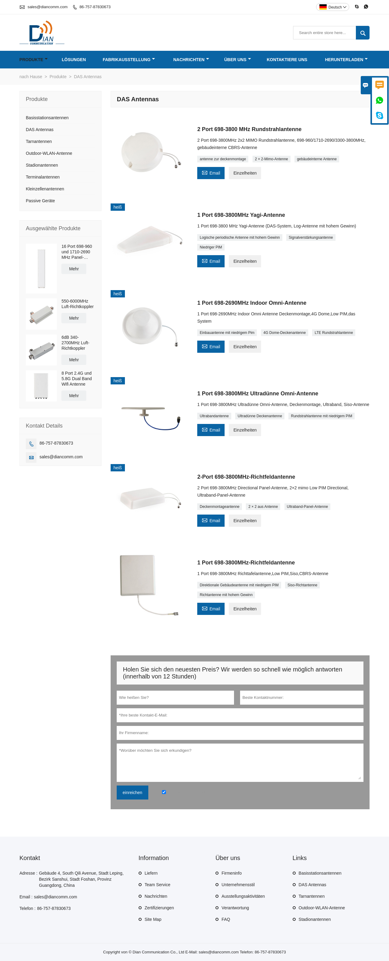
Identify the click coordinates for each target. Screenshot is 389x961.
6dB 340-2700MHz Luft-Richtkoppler (75, 343)
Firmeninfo (232, 873)
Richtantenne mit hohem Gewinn (226, 595)
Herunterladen (346, 59)
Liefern (151, 873)
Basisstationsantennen (47, 117)
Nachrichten (191, 59)
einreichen (133, 792)
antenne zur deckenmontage (223, 159)
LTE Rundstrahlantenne (334, 333)
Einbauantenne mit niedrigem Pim (227, 333)
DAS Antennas (39, 129)
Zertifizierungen (159, 907)
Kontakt (29, 858)
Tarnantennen (39, 141)
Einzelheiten (244, 173)
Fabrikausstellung (129, 59)
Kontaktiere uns (287, 59)
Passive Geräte (40, 200)
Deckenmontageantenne (219, 507)
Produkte (33, 59)
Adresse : (28, 873)
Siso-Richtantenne (302, 585)
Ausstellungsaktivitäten (243, 896)
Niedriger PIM (211, 247)
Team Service (157, 884)
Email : (26, 896)
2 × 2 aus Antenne (263, 507)
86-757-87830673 (95, 7)
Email (211, 172)
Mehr (74, 268)
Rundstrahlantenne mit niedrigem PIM (321, 416)
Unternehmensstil (238, 884)
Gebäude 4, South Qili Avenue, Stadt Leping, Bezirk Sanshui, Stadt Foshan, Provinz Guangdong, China (81, 879)
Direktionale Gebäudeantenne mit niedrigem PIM (239, 585)
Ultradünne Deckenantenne (260, 416)
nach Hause (30, 76)
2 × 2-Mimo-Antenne (271, 159)
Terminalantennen (43, 177)
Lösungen (74, 59)
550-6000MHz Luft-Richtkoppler (77, 304)
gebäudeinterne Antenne (317, 159)
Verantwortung (235, 907)
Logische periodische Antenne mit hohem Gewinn (240, 237)
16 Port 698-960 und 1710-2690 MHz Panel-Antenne (76, 252)
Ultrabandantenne (214, 416)
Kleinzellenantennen (45, 188)
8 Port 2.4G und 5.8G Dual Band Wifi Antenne (76, 379)
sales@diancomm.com (48, 7)
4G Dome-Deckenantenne (284, 333)
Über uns (237, 59)
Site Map (153, 919)
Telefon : (27, 908)
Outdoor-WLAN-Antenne (49, 153)
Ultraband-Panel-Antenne (307, 507)
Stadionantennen (42, 165)
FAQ (226, 919)
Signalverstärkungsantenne (311, 237)
